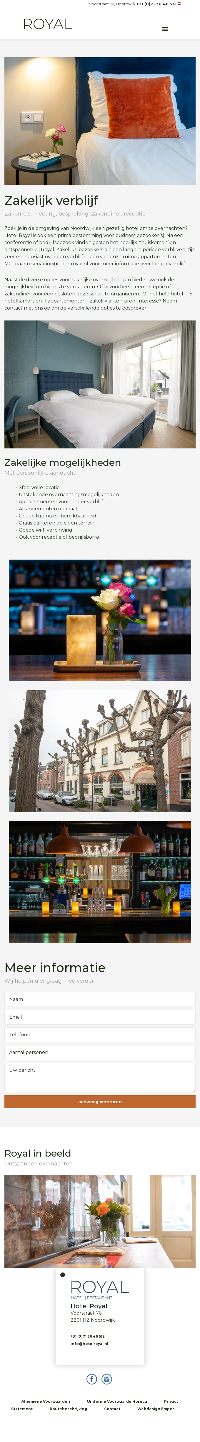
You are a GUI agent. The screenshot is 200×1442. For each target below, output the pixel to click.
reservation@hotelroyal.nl (57, 264)
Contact (112, 1409)
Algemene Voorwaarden (45, 1401)
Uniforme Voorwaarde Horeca (117, 1401)
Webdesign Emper (155, 1409)
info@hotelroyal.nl (89, 1343)
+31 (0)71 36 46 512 (156, 3)
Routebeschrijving (68, 1409)
